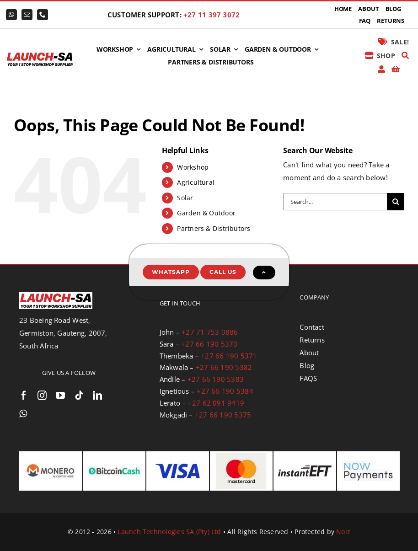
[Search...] (335, 201)
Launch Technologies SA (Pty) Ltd (169, 531)
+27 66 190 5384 (225, 391)
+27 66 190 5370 (209, 343)
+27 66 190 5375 (223, 414)
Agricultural (195, 182)
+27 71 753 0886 (210, 332)
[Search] (405, 56)
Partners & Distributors (213, 228)
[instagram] (42, 395)
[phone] (42, 14)
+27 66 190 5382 (224, 367)
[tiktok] (79, 395)
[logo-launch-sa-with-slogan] (40, 54)
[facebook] (23, 395)
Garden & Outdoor (206, 213)
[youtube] (60, 395)
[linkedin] (97, 395)
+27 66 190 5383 (216, 379)
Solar (185, 197)
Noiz (343, 531)
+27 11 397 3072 (211, 14)
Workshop (193, 167)
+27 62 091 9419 (216, 402)
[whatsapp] (11, 14)
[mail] (26, 14)
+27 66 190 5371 (229, 355)
